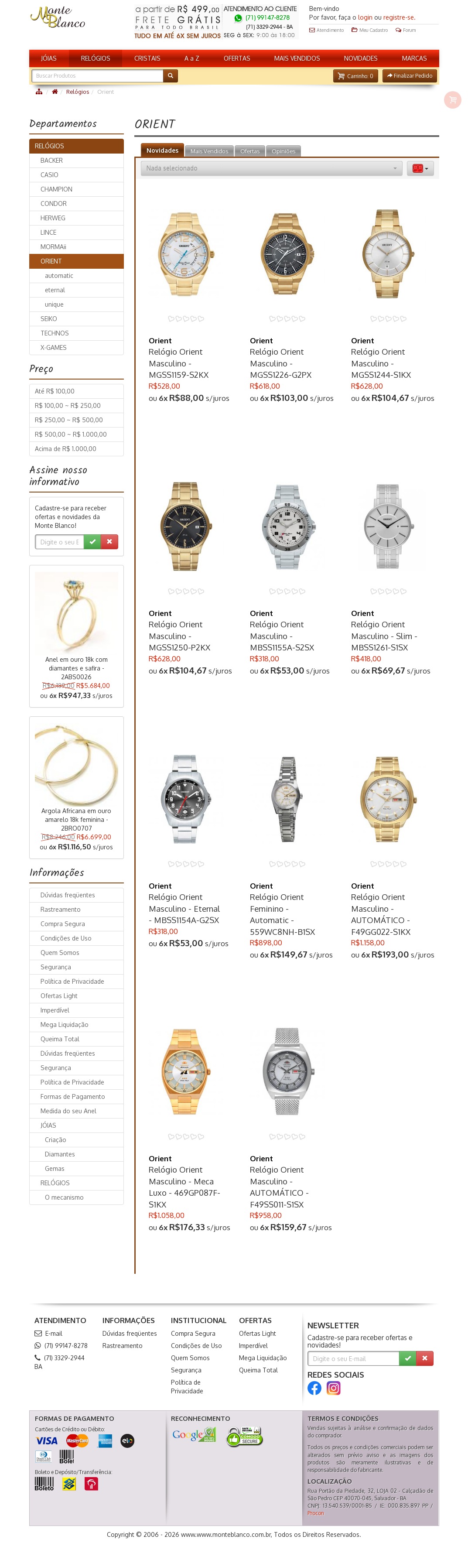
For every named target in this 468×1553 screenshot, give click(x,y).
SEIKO (49, 318)
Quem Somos (60, 952)
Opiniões (283, 150)
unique (54, 304)
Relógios (77, 91)
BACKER (52, 160)
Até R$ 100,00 (55, 391)
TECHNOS (55, 333)
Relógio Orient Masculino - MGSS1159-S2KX (178, 363)
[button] (355, 75)
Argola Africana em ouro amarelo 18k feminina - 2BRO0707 (76, 819)
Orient (160, 340)
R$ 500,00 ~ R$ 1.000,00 (71, 434)
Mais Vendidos (209, 150)
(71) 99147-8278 (61, 1345)
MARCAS (414, 58)
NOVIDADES (361, 58)
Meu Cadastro (370, 30)
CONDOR (54, 203)
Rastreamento (61, 909)
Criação (55, 1139)
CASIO (49, 174)
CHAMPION (56, 189)
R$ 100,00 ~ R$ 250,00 (68, 405)
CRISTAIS (147, 58)
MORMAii (53, 246)
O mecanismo (64, 1197)
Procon (315, 1513)
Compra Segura (63, 923)
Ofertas (250, 150)
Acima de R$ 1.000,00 (65, 448)
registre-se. (399, 17)
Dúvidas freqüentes (68, 895)
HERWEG (53, 218)
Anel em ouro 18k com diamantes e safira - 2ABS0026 (76, 668)
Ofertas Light (59, 995)
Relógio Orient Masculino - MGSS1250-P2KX (179, 635)
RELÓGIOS (95, 58)
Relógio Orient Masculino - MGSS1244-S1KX (381, 363)
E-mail (48, 1333)
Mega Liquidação (65, 1024)
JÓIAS (49, 58)
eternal (55, 290)
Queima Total (60, 1039)
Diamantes (60, 1154)
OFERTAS (237, 58)
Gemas (55, 1168)
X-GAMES (54, 347)
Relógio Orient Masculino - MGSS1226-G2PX (280, 363)
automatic (59, 275)
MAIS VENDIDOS (297, 58)
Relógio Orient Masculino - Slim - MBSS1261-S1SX (384, 635)
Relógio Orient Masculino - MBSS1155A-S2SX (282, 635)
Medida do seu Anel (68, 1111)
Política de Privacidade (72, 981)
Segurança (56, 967)
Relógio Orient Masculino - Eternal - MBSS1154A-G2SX (184, 908)
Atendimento (326, 30)
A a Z (191, 58)
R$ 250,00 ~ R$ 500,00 (69, 420)
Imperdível (55, 1010)
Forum (406, 30)
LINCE (48, 232)
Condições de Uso (66, 938)
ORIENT (51, 261)
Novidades (162, 150)
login (365, 17)
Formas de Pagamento (73, 1096)
